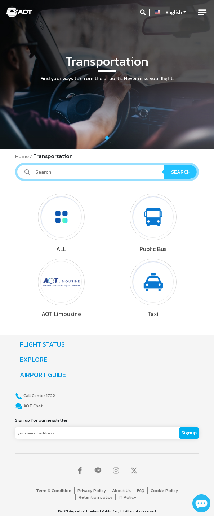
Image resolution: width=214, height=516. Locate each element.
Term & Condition (53, 490)
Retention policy (95, 497)
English (173, 12)
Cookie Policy (164, 490)
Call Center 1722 (38, 396)
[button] (16, 74)
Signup (189, 433)
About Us (121, 490)
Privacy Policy (91, 490)
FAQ (140, 490)
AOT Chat (32, 406)
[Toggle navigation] (202, 12)
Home (22, 156)
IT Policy (127, 497)
